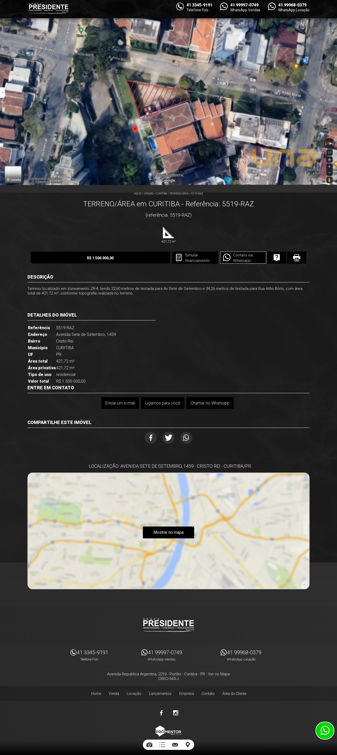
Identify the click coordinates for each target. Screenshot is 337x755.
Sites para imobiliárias (168, 739)
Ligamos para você (162, 402)
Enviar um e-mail (119, 402)
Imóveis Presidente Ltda (168, 622)
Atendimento (324, 731)
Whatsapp (189, 438)
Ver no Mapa (219, 671)
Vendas (148, 193)
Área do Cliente (234, 691)
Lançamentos (160, 691)
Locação (134, 691)
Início (137, 193)
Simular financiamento (176, 258)
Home (96, 691)
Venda (114, 691)
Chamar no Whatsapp (210, 402)
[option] (168, 92)
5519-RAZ (197, 193)
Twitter (169, 438)
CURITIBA (161, 193)
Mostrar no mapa (168, 533)
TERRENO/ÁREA (179, 193)
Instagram (176, 710)
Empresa (186, 691)
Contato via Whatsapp (223, 258)
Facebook (148, 438)
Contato (208, 691)
